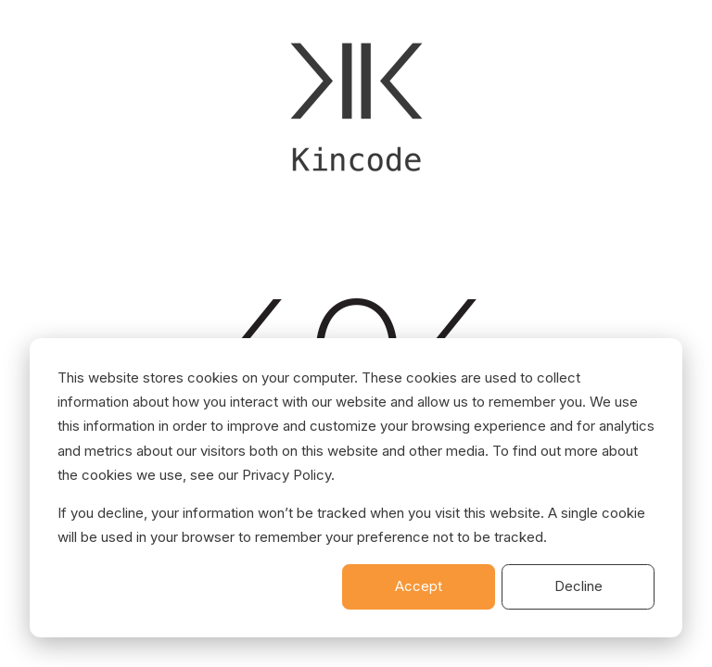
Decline (578, 586)
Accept (418, 586)
